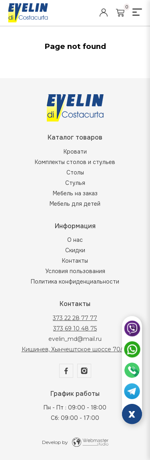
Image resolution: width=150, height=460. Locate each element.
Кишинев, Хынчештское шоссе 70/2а (75, 349)
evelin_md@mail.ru (75, 338)
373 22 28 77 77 (75, 318)
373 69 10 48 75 (75, 328)
